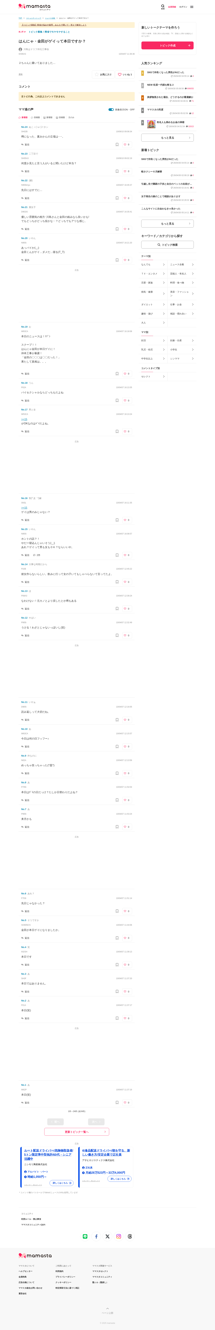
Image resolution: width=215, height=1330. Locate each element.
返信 (27, 144)
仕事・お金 (176, 304)
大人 (143, 322)
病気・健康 (147, 292)
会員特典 (23, 1277)
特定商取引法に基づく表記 (67, 1288)
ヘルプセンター (25, 1271)
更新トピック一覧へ (77, 1132)
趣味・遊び (147, 313)
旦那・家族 (147, 282)
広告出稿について (26, 1282)
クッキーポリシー (63, 1282)
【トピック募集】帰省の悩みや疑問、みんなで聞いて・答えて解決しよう (53, 25)
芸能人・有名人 (178, 273)
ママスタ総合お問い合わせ (30, 1288)
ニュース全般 (177, 264)
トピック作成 (167, 45)
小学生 (173, 349)
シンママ (174, 358)
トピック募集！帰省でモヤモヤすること (49, 32)
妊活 (143, 340)
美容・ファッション (179, 294)
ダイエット (147, 304)
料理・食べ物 (177, 282)
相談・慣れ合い (178, 313)
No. (24, 127)
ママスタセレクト (100, 1271)
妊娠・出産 (176, 340)
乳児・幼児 (147, 349)
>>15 (24, 419)
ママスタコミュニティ (102, 1277)
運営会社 (23, 1294)
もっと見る (167, 137)
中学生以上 (147, 358)
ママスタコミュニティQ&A (33, 1225)
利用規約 (59, 1271)
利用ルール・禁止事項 (31, 1219)
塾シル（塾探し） (100, 1282)
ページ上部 (107, 1313)
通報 (21, 74)
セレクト (145, 376)
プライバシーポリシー (65, 1277)
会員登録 (172, 7)
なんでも (145, 264)
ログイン (183, 7)
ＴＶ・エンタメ (149, 273)
